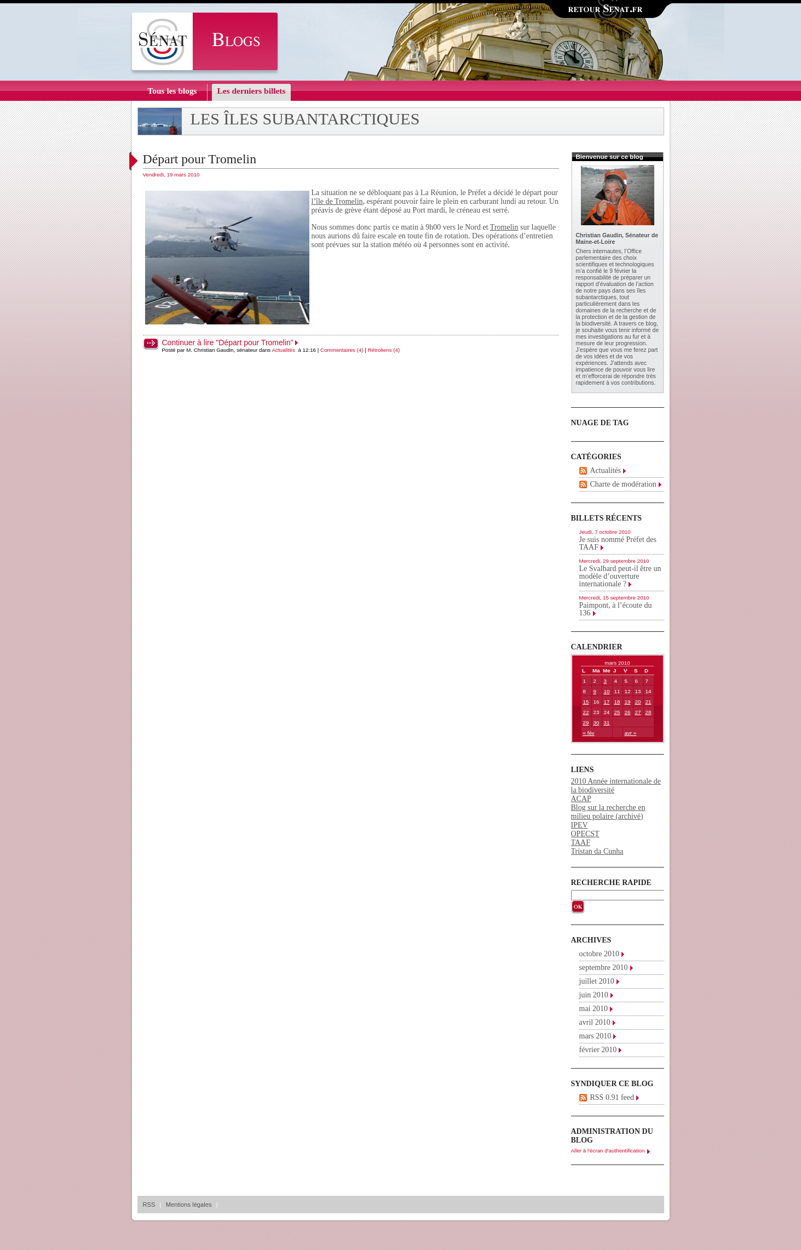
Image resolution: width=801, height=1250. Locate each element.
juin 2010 (593, 995)
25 (617, 712)
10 (607, 691)
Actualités (283, 350)
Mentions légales (189, 1204)
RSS (149, 1204)
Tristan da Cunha (597, 851)
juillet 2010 (596, 981)
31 (607, 723)
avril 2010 (594, 1022)
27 (638, 712)
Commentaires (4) (341, 350)
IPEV (579, 825)
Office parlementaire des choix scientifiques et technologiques (615, 257)
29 (586, 723)
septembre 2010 (603, 967)
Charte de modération (623, 484)
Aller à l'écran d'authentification (608, 1151)
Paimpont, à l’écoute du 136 (615, 609)
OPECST (585, 834)
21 (649, 702)
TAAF (580, 842)
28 (649, 712)
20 (638, 702)
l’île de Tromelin (337, 201)
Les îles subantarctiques (305, 119)
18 (617, 702)
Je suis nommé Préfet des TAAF (618, 543)
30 (596, 723)
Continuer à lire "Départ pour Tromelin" (227, 342)
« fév (589, 733)
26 (628, 712)
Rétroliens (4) (383, 350)
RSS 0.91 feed (612, 1097)
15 (586, 702)
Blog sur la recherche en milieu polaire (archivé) (608, 811)
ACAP (581, 799)
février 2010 (598, 1050)
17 (607, 702)
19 (628, 702)
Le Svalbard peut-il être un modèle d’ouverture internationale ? (620, 576)
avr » (631, 733)
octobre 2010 (599, 954)
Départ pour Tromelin (200, 159)
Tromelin (504, 227)
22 (586, 712)
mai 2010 (593, 1008)
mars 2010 (595, 1036)
